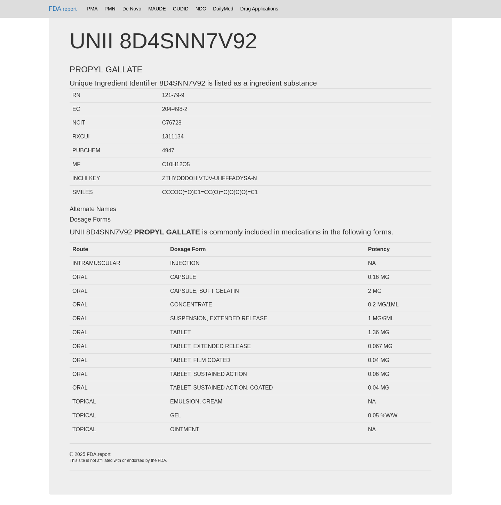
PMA (92, 8)
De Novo (131, 8)
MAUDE (157, 8)
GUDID (181, 8)
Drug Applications (259, 8)
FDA (63, 8)
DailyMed (223, 8)
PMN (110, 8)
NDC (201, 8)
